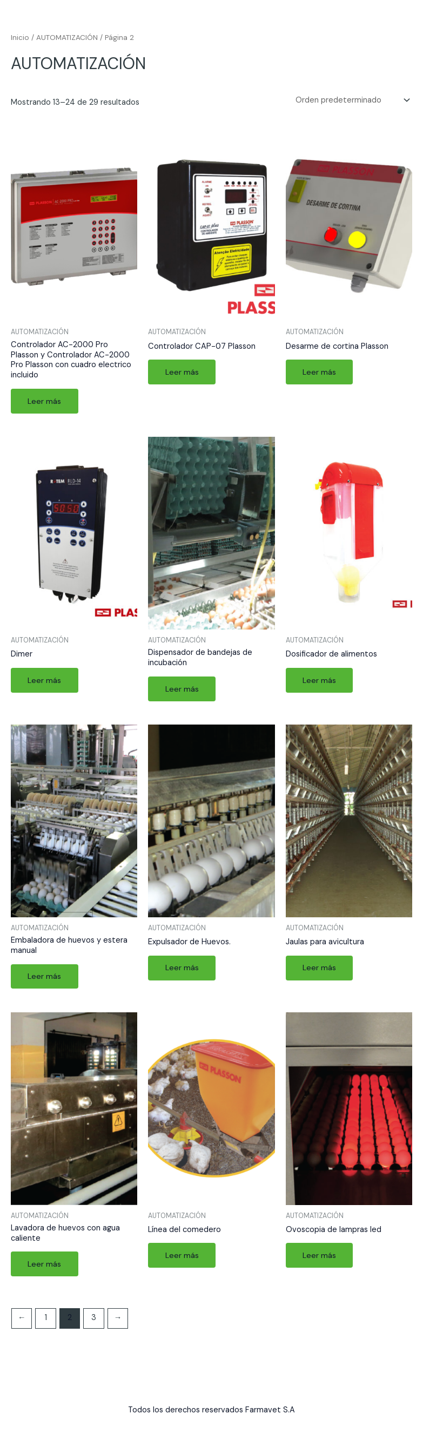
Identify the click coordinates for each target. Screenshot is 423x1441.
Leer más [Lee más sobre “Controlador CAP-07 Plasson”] (182, 372)
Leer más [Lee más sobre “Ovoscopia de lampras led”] (320, 1256)
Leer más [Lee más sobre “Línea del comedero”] (182, 1256)
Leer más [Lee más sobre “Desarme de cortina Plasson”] (320, 372)
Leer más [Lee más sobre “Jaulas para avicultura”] (320, 969)
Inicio (20, 37)
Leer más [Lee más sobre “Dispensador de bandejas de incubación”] (182, 689)
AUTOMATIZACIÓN (67, 37)
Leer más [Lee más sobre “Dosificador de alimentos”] (320, 680)
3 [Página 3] (93, 1320)
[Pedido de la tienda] (351, 100)
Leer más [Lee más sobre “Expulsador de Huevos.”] (182, 969)
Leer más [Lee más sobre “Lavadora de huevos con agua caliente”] (45, 1265)
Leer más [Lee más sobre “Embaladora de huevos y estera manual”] (45, 977)
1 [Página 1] (46, 1320)
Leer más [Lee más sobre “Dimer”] (45, 680)
